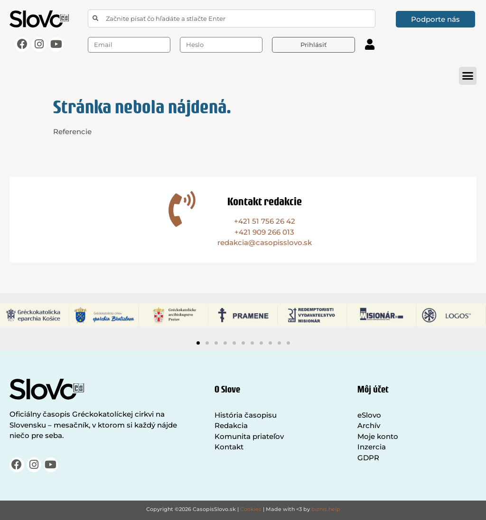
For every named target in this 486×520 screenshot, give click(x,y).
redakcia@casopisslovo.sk (264, 242)
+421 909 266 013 (264, 232)
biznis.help (325, 509)
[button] (468, 76)
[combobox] (231, 18)
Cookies (251, 509)
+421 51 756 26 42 (264, 221)
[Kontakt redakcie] (182, 209)
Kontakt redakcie (264, 201)
